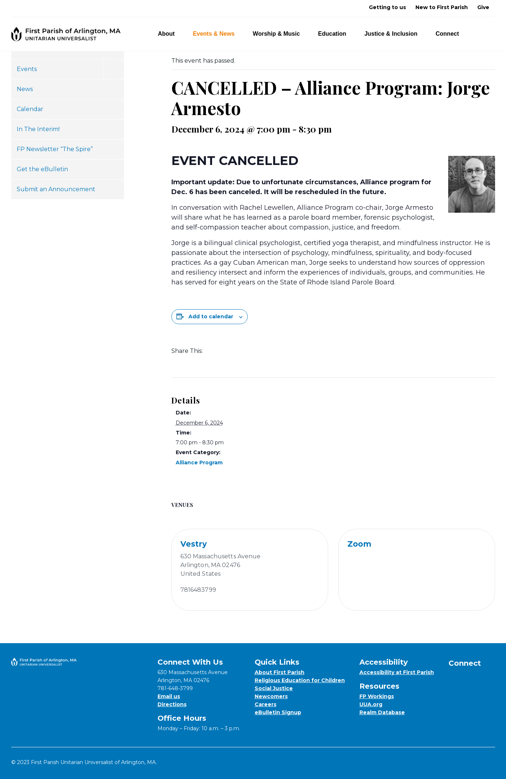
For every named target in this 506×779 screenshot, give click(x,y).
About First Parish (279, 672)
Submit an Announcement (56, 189)
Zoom (359, 543)
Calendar (30, 109)
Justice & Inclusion (395, 34)
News (25, 89)
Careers (265, 704)
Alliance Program (199, 462)
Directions (172, 704)
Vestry (193, 543)
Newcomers (271, 696)
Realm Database (382, 712)
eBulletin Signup (278, 712)
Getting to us (387, 7)
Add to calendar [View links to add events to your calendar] (210, 316)
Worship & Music (280, 34)
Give (483, 7)
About (170, 34)
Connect (451, 34)
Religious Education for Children (300, 680)
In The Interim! (38, 129)
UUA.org (370, 704)
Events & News (218, 34)
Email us (169, 696)
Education (336, 34)
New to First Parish (441, 7)
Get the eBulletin (42, 169)
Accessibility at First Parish (396, 672)
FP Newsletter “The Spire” (55, 149)
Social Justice (274, 688)
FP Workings (376, 696)
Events (27, 69)
